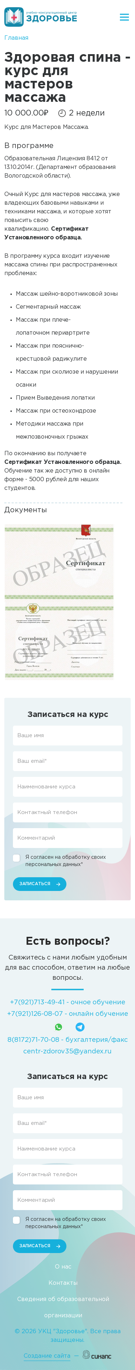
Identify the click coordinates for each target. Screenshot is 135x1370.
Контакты (63, 1283)
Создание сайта (47, 1356)
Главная (16, 38)
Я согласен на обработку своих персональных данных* (65, 861)
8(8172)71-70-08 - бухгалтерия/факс (68, 1040)
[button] (59, 563)
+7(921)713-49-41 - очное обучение (67, 1002)
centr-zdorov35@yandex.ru (67, 1051)
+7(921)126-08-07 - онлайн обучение (67, 1014)
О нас (63, 1267)
